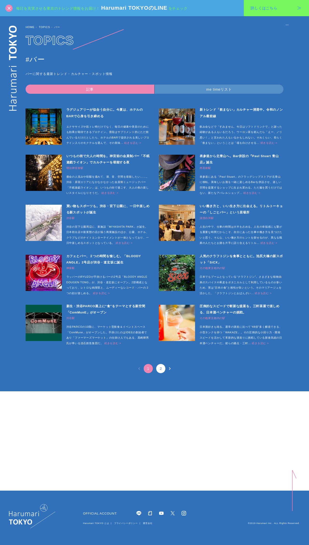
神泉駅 (70, 268)
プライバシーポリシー (126, 523)
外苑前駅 (205, 168)
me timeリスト (219, 89)
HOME (30, 27)
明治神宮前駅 (75, 168)
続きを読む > (132, 142)
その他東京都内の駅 (212, 268)
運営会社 (147, 523)
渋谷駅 (70, 218)
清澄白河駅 (207, 218)
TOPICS (44, 27)
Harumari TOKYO (13, 68)
